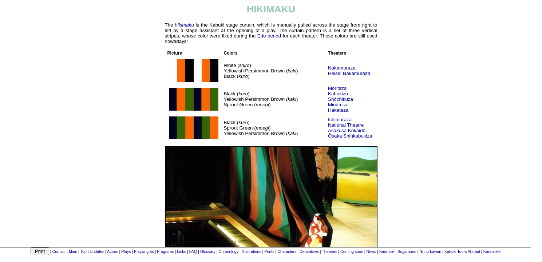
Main (73, 251)
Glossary (207, 251)
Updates (97, 251)
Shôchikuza (340, 99)
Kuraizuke (492, 251)
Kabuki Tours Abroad (462, 251)
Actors (112, 251)
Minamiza (338, 104)
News (371, 251)
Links (181, 251)
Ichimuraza (340, 119)
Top (83, 251)
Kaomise (386, 251)
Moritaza (337, 88)
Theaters (329, 251)
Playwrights (144, 251)
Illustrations (251, 251)
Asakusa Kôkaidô (346, 130)
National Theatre (346, 125)
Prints (269, 251)
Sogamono (406, 251)
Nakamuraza (342, 68)
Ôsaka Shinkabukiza (350, 136)
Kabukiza (338, 93)
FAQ (193, 251)
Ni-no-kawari (430, 251)
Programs (165, 251)
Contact (59, 251)
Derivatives (309, 251)
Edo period (269, 36)
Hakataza (338, 110)
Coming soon (351, 251)
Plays (126, 251)
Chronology (229, 251)
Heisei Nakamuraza (349, 73)
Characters (286, 251)
